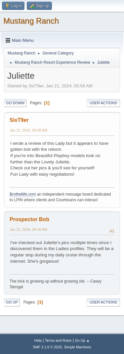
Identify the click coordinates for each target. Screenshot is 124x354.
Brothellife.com (23, 194)
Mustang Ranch (31, 20)
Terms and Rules (58, 340)
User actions (103, 103)
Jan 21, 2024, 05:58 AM (28, 130)
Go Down (15, 103)
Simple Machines (77, 347)
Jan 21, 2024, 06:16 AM (28, 229)
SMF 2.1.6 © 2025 (47, 347)
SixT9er (19, 120)
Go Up (12, 302)
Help (38, 340)
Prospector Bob (29, 219)
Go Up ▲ (82, 340)
